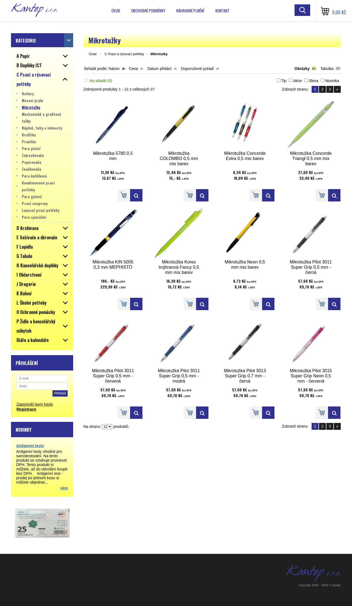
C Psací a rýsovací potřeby (124, 54)
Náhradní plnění (190, 10)
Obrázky (302, 68)
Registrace (26, 409)
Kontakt (222, 10)
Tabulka (327, 68)
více (64, 488)
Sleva (313, 80)
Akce (297, 80)
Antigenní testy (30, 446)
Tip (284, 80)
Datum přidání (159, 68)
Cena (133, 68)
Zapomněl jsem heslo (34, 404)
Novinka (332, 80)
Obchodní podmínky (148, 10)
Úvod (115, 10)
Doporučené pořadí (197, 68)
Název (114, 68)
